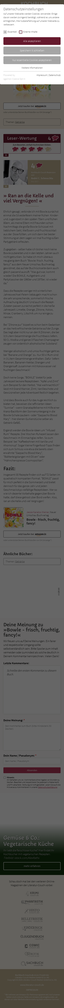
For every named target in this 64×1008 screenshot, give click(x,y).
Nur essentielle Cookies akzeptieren (32, 60)
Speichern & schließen (32, 50)
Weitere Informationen (32, 67)
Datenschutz (55, 75)
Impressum (42, 75)
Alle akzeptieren (32, 41)
